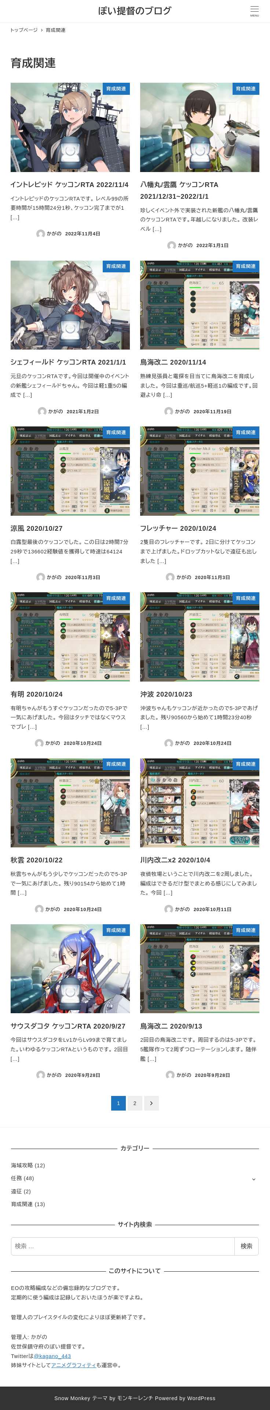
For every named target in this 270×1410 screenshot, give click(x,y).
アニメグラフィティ (73, 1365)
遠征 (16, 1191)
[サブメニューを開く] (253, 1179)
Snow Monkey (72, 1398)
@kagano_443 (52, 1356)
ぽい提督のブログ (135, 11)
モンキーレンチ (135, 1398)
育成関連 (22, 1204)
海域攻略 (22, 1165)
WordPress (201, 1398)
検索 (246, 1246)
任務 (16, 1178)
